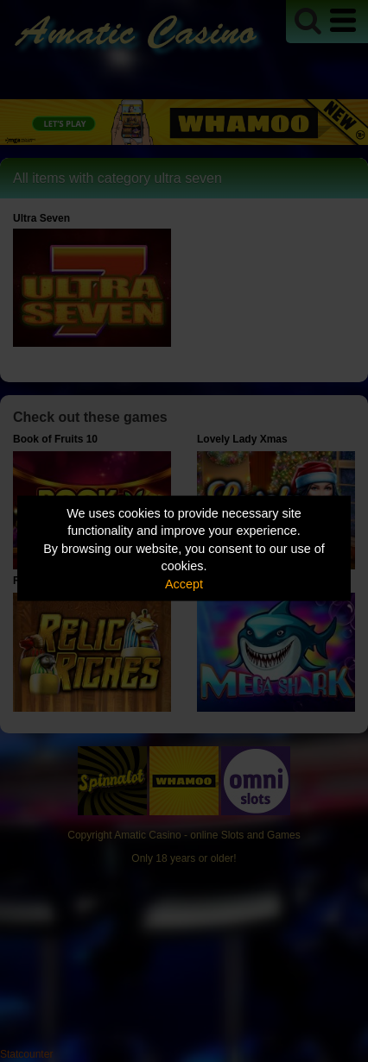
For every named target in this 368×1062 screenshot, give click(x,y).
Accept (184, 583)
